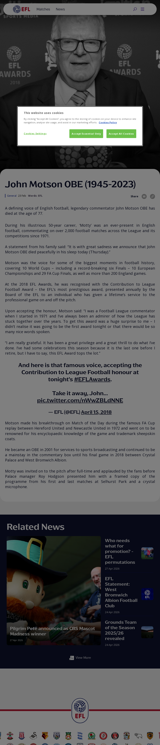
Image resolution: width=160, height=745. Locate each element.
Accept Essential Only (86, 133)
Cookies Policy (108, 122)
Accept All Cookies (121, 133)
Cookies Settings (35, 133)
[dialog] (80, 126)
